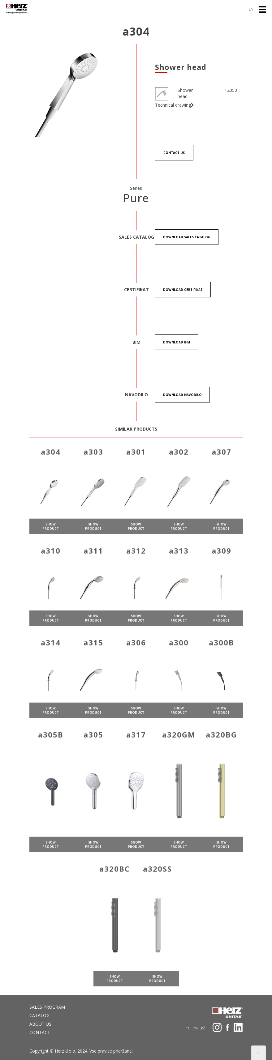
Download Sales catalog (186, 237)
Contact (39, 1032)
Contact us (174, 153)
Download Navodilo (182, 395)
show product (50, 533)
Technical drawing (174, 105)
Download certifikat (183, 289)
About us (40, 1024)
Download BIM (176, 342)
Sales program (47, 1007)
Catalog (39, 1015)
